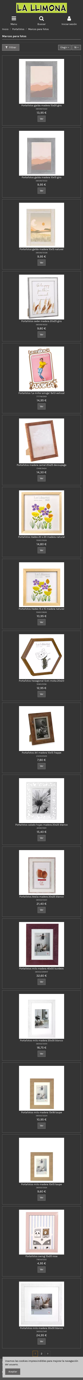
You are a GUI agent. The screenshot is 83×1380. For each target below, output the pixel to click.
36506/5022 (41, 181)
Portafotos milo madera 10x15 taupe (41, 1184)
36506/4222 (41, 324)
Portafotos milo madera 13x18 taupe (41, 1112)
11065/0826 (41, 612)
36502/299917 (41, 972)
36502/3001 (41, 1044)
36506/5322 (41, 109)
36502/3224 (41, 1115)
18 (76, 47)
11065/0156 (42, 684)
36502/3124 (41, 1187)
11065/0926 (41, 540)
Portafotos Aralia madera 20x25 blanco (41, 896)
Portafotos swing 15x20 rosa (41, 1256)
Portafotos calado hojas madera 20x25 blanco (41, 824)
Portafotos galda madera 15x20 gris (41, 105)
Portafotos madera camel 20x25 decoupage (41, 465)
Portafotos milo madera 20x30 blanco (41, 1040)
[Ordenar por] (64, 47)
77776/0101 (41, 396)
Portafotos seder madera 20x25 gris (41, 321)
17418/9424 (41, 468)
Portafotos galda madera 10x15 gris (41, 177)
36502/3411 (41, 1331)
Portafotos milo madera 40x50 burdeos (41, 968)
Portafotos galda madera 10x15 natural (41, 249)
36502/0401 (41, 900)
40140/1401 (41, 828)
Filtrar (10, 47)
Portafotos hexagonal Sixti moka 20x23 (41, 680)
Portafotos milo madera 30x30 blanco (41, 1328)
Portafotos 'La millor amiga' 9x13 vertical (41, 393)
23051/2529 (41, 756)
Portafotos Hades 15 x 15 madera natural (41, 608)
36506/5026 (41, 252)
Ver (41, 118)
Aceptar (12, 1371)
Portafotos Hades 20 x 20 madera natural (41, 536)
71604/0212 (41, 1259)
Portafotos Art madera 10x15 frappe (41, 752)
